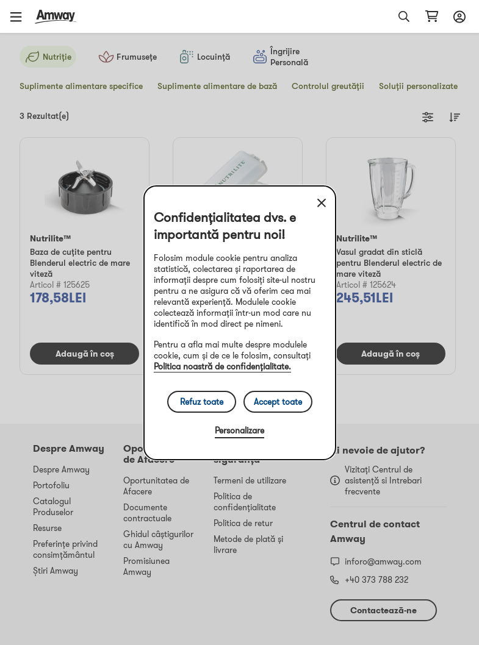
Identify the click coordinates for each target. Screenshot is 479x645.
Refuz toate (201, 401)
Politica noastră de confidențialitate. (222, 366)
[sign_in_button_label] (457, 16)
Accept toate (278, 401)
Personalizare (239, 430)
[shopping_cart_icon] (432, 16)
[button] (20, 16)
